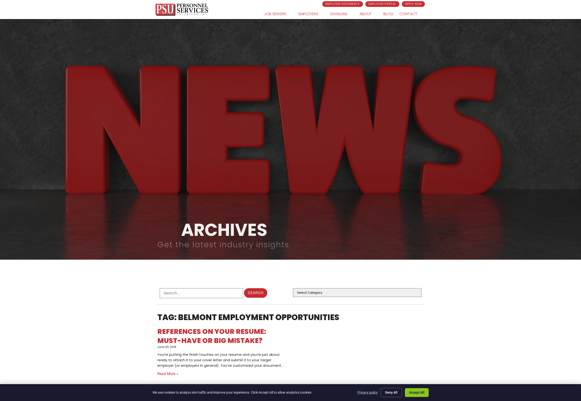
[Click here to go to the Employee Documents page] (342, 4)
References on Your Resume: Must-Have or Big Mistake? (211, 336)
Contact (412, 14)
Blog (389, 15)
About (369, 14)
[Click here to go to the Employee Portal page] (382, 4)
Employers (312, 14)
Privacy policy (368, 392)
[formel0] (201, 293)
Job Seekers (279, 14)
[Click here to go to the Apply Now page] (413, 4)
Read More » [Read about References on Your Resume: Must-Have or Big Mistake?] (167, 373)
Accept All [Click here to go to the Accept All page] (416, 392)
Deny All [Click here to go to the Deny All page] (391, 392)
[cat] (357, 292)
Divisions (343, 14)
